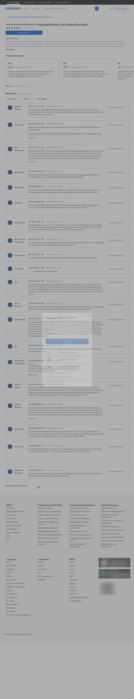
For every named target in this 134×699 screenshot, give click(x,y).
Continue (67, 341)
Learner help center (67, 376)
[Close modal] (88, 316)
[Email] (67, 334)
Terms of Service (57, 382)
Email (48, 329)
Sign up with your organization (56, 373)
